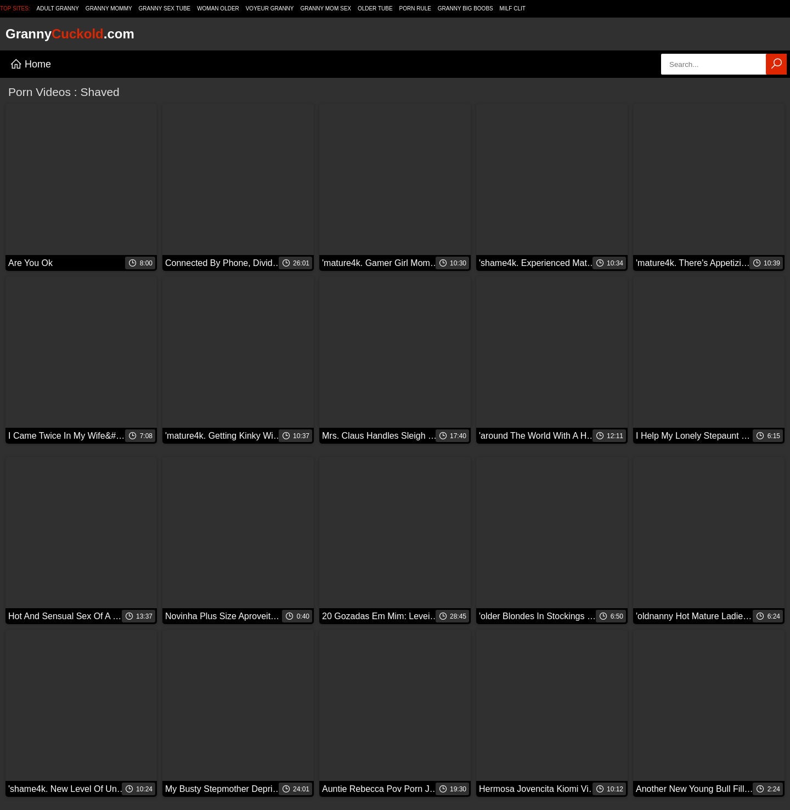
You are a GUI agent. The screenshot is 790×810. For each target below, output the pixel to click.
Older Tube (375, 8)
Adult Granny (58, 8)
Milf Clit (513, 8)
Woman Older (218, 8)
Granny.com (69, 33)
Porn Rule (415, 8)
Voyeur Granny (270, 8)
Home (30, 64)
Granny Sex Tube (165, 8)
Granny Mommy (109, 8)
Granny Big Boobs (465, 8)
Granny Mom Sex (325, 8)
